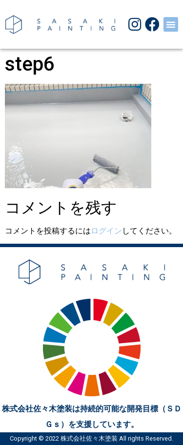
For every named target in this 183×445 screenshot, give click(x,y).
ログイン (106, 230)
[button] (170, 24)
